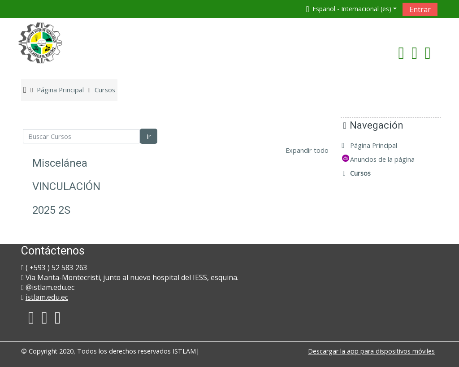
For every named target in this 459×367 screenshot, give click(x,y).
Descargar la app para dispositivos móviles (371, 351)
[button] (349, 9)
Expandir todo (307, 150)
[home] (40, 42)
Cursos (367, 173)
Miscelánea (59, 163)
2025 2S (51, 210)
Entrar (420, 9)
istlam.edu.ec (47, 297)
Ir (149, 136)
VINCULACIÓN (66, 186)
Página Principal (380, 145)
